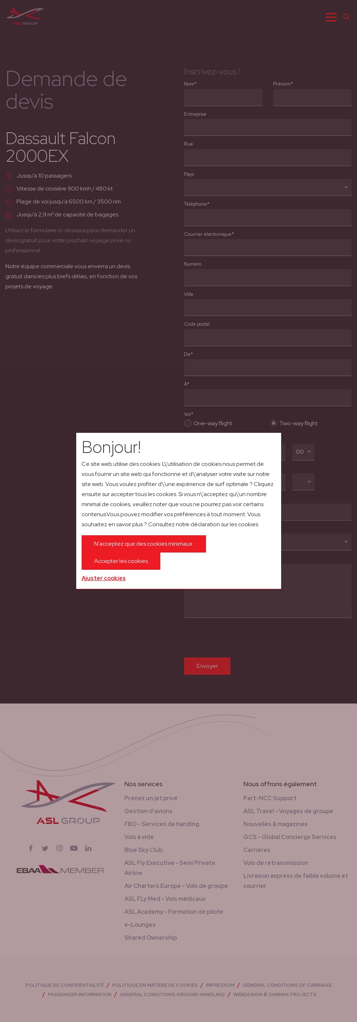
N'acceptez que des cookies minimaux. (143, 543)
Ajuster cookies (104, 578)
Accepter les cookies (121, 561)
